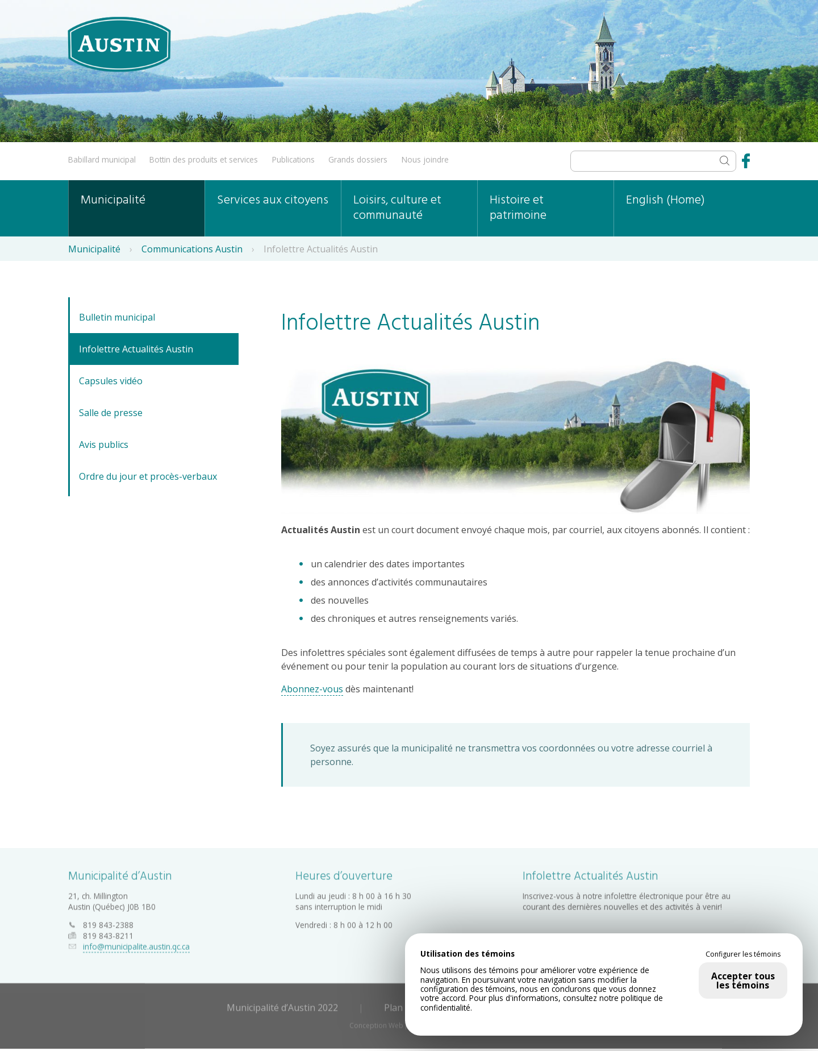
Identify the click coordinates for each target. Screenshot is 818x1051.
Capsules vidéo (111, 381)
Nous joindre (425, 159)
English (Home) (665, 200)
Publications (293, 159)
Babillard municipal (102, 159)
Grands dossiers (357, 159)
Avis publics (103, 444)
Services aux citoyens (272, 200)
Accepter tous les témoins (743, 980)
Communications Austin (192, 249)
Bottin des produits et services (203, 159)
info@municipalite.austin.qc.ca (136, 944)
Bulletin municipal (117, 317)
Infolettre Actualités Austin (136, 349)
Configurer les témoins (743, 954)
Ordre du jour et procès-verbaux (148, 476)
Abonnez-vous (312, 689)
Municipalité (113, 200)
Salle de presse (111, 412)
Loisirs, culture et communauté (397, 208)
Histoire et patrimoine (518, 208)
